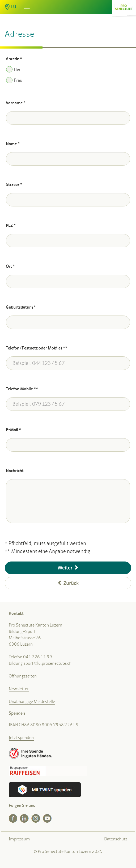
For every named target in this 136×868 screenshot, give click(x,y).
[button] (6, 5)
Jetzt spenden (21, 737)
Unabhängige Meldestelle (32, 701)
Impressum (19, 839)
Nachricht (15, 470)
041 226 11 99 (37, 657)
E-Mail (13, 430)
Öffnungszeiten (23, 676)
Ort (10, 266)
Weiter (68, 567)
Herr (14, 69)
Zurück (68, 583)
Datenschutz (115, 839)
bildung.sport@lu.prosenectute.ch (40, 663)
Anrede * (14, 59)
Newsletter (19, 689)
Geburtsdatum (21, 307)
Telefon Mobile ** (22, 389)
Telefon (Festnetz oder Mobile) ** (36, 348)
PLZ (11, 225)
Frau (14, 80)
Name (13, 143)
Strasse (14, 184)
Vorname (16, 103)
